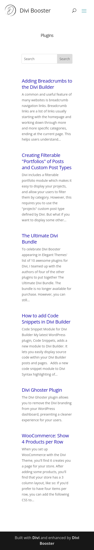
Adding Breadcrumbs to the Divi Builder (47, 84)
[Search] (74, 10)
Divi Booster (35, 10)
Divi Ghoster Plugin (42, 390)
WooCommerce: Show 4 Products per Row (45, 438)
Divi (36, 537)
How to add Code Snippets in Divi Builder (46, 318)
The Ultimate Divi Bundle (40, 238)
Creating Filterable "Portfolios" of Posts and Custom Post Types (47, 161)
